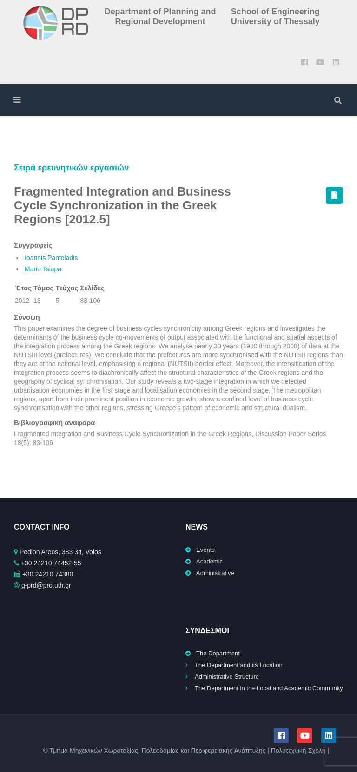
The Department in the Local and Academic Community (269, 688)
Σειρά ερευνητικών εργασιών (71, 167)
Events (205, 549)
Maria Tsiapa (43, 269)
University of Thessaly (275, 21)
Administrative (215, 572)
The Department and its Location (239, 664)
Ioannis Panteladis (51, 258)
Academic (209, 561)
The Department (218, 653)
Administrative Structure (227, 676)
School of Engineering (275, 11)
